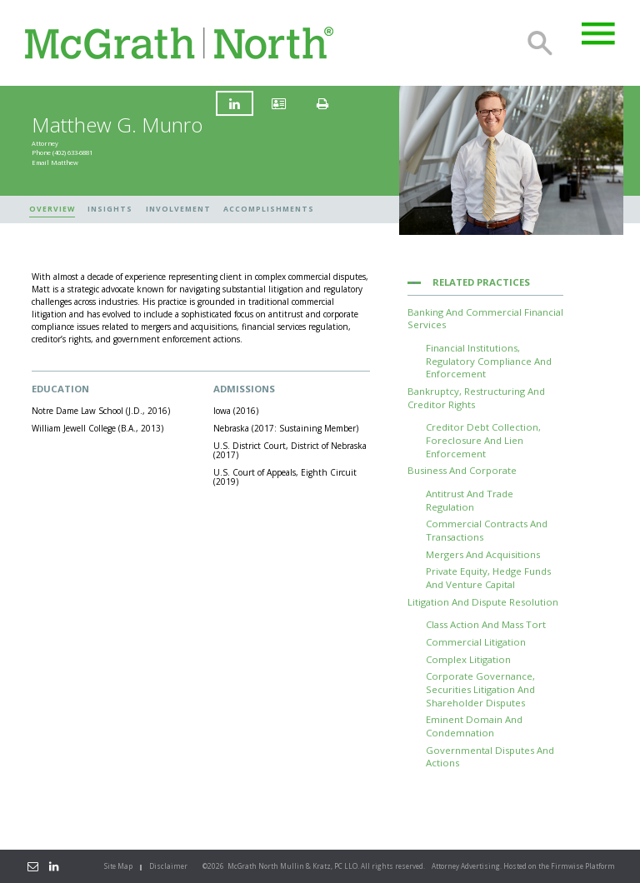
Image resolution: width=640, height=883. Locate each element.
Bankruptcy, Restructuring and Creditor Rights (476, 398)
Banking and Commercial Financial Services (485, 319)
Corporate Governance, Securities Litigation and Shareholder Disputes (480, 689)
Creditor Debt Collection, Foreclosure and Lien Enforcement (483, 440)
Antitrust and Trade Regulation (469, 500)
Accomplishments (268, 209)
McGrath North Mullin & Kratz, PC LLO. (293, 866)
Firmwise (567, 866)
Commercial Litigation (476, 642)
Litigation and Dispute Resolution (483, 602)
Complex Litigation (468, 659)
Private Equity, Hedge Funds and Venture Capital (488, 578)
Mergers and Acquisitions (483, 554)
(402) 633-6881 (72, 153)
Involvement (178, 209)
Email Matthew (55, 162)
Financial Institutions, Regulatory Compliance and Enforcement (489, 361)
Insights (110, 209)
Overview (52, 209)
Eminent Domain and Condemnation (474, 726)
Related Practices (481, 282)
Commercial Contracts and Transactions (487, 530)
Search (540, 43)
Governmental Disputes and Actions (490, 757)
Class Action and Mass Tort (486, 624)
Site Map (118, 866)
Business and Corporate (462, 470)
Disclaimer (168, 866)
